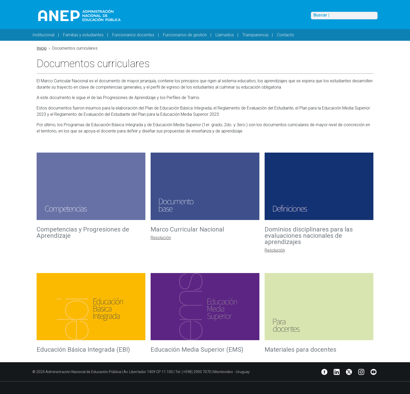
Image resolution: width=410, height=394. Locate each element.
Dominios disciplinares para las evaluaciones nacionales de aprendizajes (309, 236)
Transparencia (255, 34)
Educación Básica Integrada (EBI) (83, 349)
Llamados (224, 34)
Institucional (43, 34)
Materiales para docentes (300, 349)
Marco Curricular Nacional (188, 229)
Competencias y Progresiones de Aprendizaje (83, 232)
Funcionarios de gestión (185, 34)
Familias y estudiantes (83, 34)
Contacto (285, 34)
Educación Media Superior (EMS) (198, 349)
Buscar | (321, 15)
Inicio (42, 48)
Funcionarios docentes (133, 34)
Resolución (161, 237)
